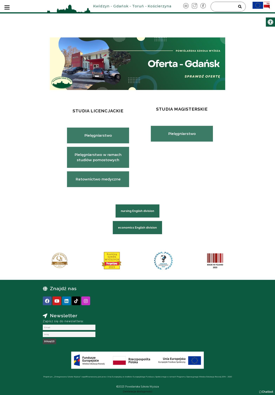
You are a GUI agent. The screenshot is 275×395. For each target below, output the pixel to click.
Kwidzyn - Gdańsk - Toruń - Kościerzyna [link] (132, 6)
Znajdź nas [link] (63, 288)
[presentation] (46, 261)
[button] (266, 392)
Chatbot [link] (267, 391)
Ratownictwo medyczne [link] (98, 179)
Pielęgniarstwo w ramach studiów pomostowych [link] (98, 157)
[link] (270, 22)
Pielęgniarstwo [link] (98, 135)
